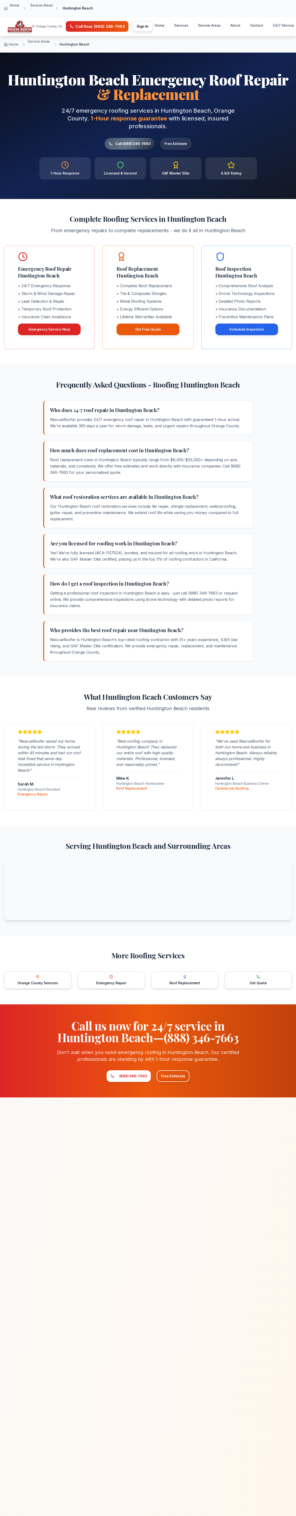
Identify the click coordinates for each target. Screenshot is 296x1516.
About (235, 25)
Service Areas (41, 5)
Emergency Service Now (49, 329)
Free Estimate (186, 144)
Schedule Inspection (246, 329)
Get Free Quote (148, 329)
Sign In (142, 26)
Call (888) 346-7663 (121, 144)
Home (14, 5)
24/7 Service (283, 25)
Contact (256, 25)
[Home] (20, 26)
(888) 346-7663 (113, 1077)
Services (181, 25)
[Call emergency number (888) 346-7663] (97, 26)
